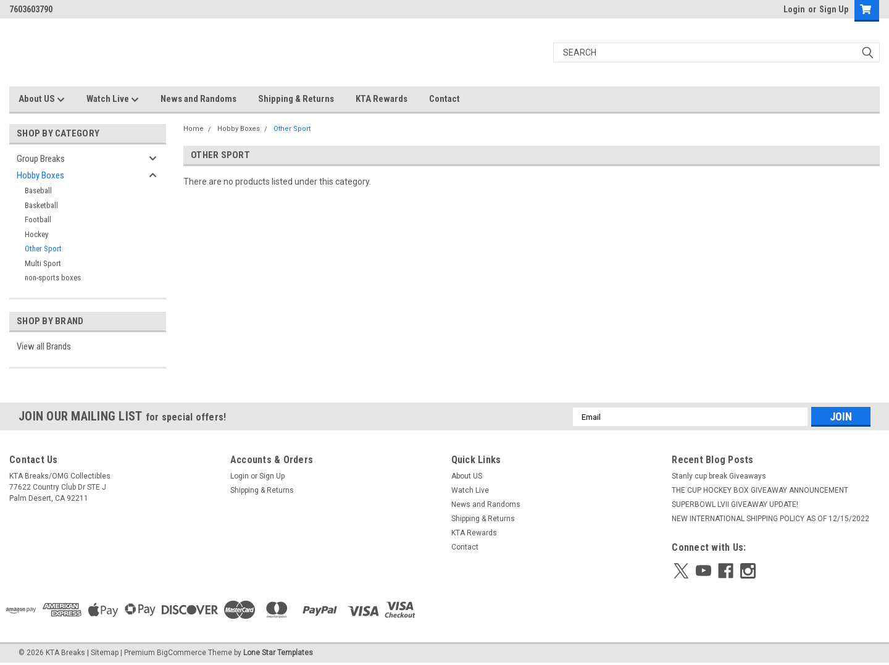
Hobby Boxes (40, 175)
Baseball (38, 190)
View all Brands (44, 346)
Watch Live (112, 99)
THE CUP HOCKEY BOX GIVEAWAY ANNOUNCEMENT (760, 490)
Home (193, 129)
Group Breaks (41, 158)
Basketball (41, 205)
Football (38, 219)
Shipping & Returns (296, 98)
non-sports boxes (53, 277)
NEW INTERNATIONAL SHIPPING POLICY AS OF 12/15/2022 (770, 518)
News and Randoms (198, 98)
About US (42, 99)
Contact (444, 98)
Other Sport (43, 248)
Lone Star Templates (278, 652)
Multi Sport (43, 263)
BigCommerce (181, 652)
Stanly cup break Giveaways (719, 476)
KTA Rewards (381, 98)
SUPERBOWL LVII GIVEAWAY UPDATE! (735, 504)
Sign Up (833, 9)
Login (794, 9)
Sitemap (105, 652)
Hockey (36, 234)
